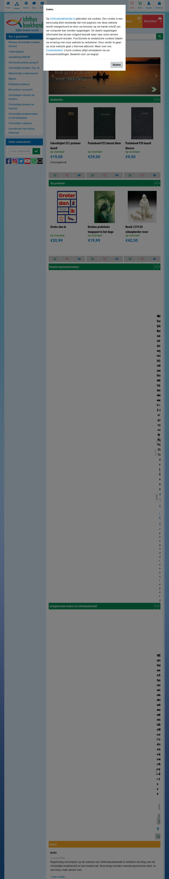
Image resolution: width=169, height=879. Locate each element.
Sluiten (117, 64)
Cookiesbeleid (54, 50)
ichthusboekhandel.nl (62, 18)
